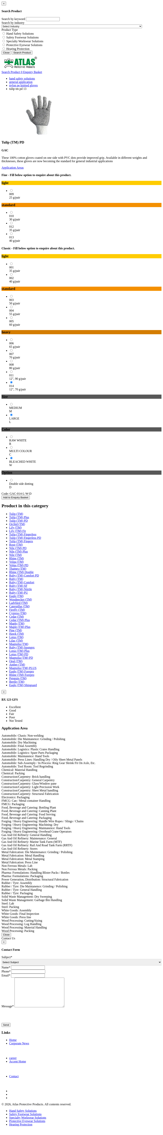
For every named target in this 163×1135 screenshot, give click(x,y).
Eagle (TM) (16, 596)
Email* (6, 975)
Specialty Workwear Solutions (24, 41)
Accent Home (17, 1067)
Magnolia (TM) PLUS (22, 668)
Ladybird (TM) (18, 603)
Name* (6, 967)
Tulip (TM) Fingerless (22, 534)
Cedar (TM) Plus (19, 620)
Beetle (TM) (16, 681)
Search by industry (13, 22)
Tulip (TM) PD (18, 520)
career (13, 1063)
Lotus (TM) (16, 637)
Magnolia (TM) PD (21, 657)
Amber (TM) (17, 664)
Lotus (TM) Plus (19, 650)
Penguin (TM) (18, 678)
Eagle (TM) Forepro (21, 671)
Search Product (22, 52)
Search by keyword (13, 19)
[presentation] (31, 1021)
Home (13, 1045)
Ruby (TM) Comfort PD (24, 575)
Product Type (10, 29)
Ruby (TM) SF (18, 585)
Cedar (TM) (16, 616)
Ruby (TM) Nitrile (20, 589)
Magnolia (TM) (18, 644)
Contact (14, 1082)
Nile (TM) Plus (18, 551)
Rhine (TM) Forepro (21, 674)
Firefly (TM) (17, 609)
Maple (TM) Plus (19, 627)
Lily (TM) (15, 527)
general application (20, 82)
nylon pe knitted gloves (23, 85)
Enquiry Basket (31, 72)
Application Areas (13, 167)
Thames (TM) (17, 568)
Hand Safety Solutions (20, 33)
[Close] (4, 4)
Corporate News (19, 1049)
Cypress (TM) (17, 613)
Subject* (7, 957)
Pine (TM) (15, 630)
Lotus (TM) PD (18, 654)
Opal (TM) (16, 661)
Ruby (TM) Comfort (21, 582)
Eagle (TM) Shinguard (23, 685)
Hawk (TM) (16, 633)
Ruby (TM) (16, 579)
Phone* (6, 971)
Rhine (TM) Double (21, 572)
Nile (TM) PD (18, 548)
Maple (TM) (16, 623)
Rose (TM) (16, 544)
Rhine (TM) (16, 558)
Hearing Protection (17, 48)
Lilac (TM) (16, 640)
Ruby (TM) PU (18, 592)
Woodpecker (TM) (20, 599)
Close (6, 52)
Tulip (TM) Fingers (21, 541)
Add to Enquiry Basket (15, 497)
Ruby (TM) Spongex (22, 647)
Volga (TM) (16, 561)
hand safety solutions (22, 78)
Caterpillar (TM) (19, 606)
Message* (8, 1012)
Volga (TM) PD (18, 565)
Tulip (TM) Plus (19, 517)
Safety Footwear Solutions (22, 37)
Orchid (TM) (17, 524)
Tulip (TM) (16, 513)
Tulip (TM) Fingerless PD (25, 537)
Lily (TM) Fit (17, 531)
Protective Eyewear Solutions (24, 45)
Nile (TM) (15, 555)
